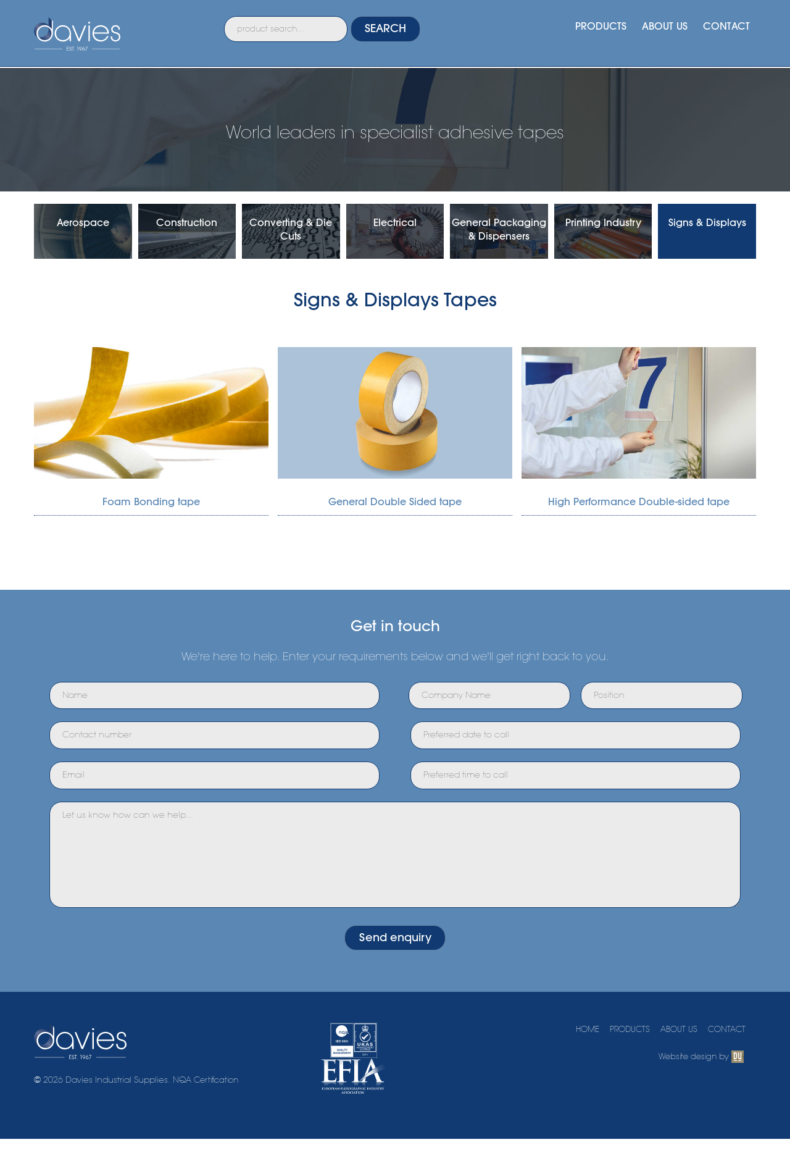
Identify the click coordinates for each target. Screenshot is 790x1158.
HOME (576, 1056)
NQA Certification (209, 1106)
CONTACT (725, 29)
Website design (686, 1082)
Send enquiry (395, 961)
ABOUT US (659, 29)
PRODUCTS (590, 29)
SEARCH (411, 32)
